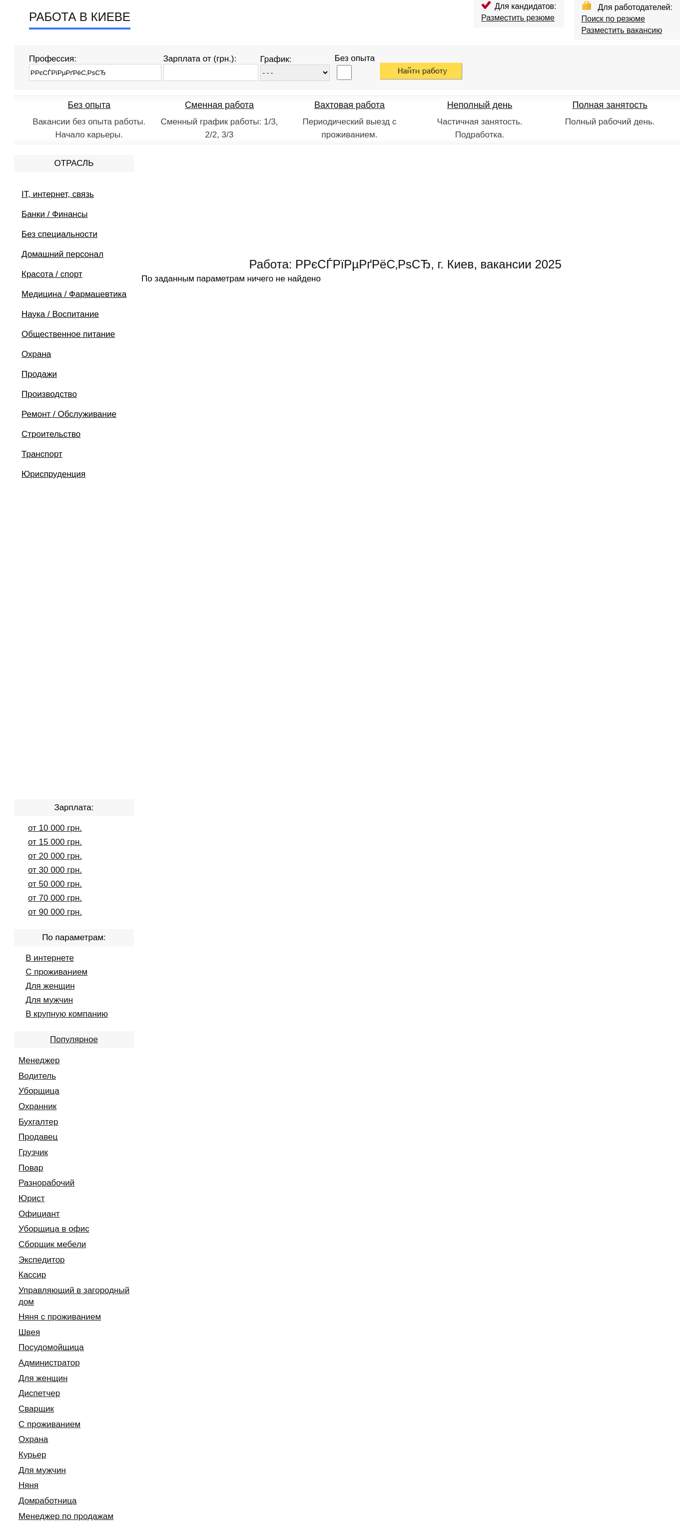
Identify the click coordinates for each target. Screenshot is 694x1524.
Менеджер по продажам (65, 1516)
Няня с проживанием (59, 1317)
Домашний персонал (62, 254)
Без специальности (59, 234)
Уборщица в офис (53, 1229)
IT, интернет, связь (57, 194)
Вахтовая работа (349, 105)
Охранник (37, 1106)
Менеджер (38, 1060)
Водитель (37, 1076)
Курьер (32, 1455)
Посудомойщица (51, 1347)
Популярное (74, 1039)
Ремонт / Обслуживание (68, 414)
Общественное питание (68, 334)
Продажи (39, 374)
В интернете (49, 958)
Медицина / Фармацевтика (73, 294)
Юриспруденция (53, 474)
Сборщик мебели (52, 1244)
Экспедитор (41, 1260)
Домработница (47, 1501)
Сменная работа (219, 105)
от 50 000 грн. (55, 884)
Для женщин (49, 986)
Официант (39, 1214)
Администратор (49, 1363)
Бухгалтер (38, 1122)
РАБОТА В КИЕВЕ (79, 16)
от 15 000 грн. (55, 842)
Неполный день (480, 105)
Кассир (32, 1275)
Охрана (36, 354)
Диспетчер (39, 1393)
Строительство (50, 434)
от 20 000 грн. (55, 856)
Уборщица (38, 1091)
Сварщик (36, 1409)
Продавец (37, 1137)
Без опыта (89, 105)
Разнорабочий (46, 1183)
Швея (29, 1332)
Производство (49, 394)
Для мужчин (49, 1000)
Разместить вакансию (622, 30)
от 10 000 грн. (55, 828)
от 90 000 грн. (55, 912)
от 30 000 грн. (55, 870)
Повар (30, 1168)
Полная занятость (609, 105)
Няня (28, 1485)
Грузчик (33, 1152)
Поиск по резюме (613, 18)
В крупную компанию (66, 1014)
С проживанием (56, 972)
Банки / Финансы (54, 214)
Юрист (31, 1198)
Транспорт (41, 454)
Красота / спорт (51, 274)
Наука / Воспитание (60, 314)
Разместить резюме (518, 17)
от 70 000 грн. (55, 898)
